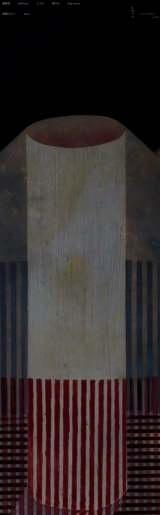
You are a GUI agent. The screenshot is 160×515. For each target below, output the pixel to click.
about (27, 13)
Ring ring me (74, 3)
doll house (23, 3)
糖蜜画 (6, 3)
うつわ (40, 3)
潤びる (56, 3)
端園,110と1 (9, 13)
